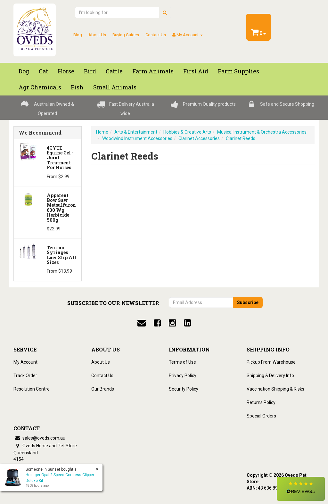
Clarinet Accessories (199, 138)
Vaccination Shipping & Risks (275, 389)
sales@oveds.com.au (39, 438)
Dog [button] (24, 71)
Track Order (25, 375)
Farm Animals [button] (153, 71)
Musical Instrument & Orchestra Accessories (262, 132)
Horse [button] (66, 71)
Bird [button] (90, 71)
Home (102, 132)
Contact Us (155, 34)
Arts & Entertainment (135, 132)
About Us (97, 34)
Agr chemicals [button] (40, 87)
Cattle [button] (114, 71)
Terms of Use (182, 362)
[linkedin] (187, 323)
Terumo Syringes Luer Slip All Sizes (61, 254)
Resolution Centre (31, 389)
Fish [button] (77, 87)
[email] (141, 323)
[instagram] (172, 323)
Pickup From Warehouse (271, 362)
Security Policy (183, 389)
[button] (301, 489)
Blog (77, 34)
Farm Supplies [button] (238, 71)
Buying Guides (125, 34)
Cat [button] (43, 71)
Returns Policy (261, 402)
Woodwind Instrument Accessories (137, 138)
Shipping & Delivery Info (270, 375)
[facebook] (157, 323)
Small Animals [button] (114, 87)
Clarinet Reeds (240, 138)
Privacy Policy (182, 375)
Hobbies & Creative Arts (187, 132)
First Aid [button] (195, 71)
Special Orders (261, 415)
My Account (25, 362)
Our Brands (102, 389)
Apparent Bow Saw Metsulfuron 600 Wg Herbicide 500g (61, 207)
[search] (165, 12)
